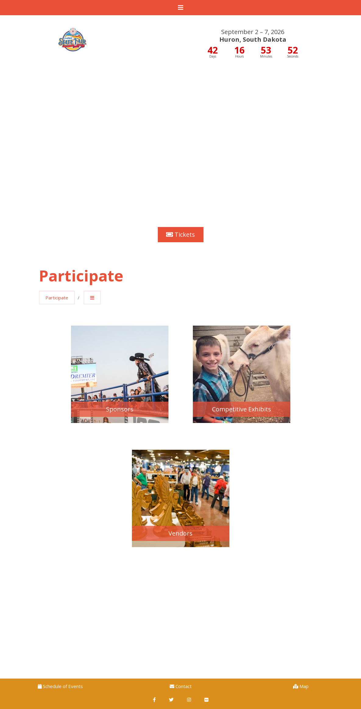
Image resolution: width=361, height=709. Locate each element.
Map (301, 686)
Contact (181, 686)
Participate (56, 298)
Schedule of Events (60, 686)
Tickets (180, 234)
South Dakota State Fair (72, 32)
